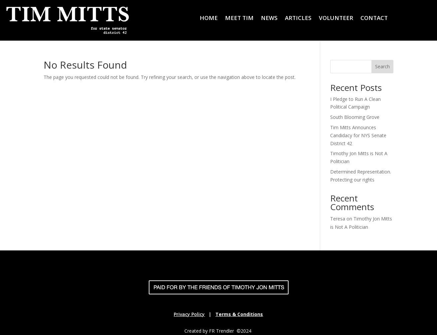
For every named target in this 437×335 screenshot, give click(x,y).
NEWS (269, 19)
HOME (209, 19)
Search (382, 66)
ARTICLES (298, 19)
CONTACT (374, 19)
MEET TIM (239, 19)
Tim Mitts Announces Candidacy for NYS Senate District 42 (358, 135)
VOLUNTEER (336, 19)
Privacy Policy (189, 314)
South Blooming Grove (354, 117)
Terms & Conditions (239, 314)
